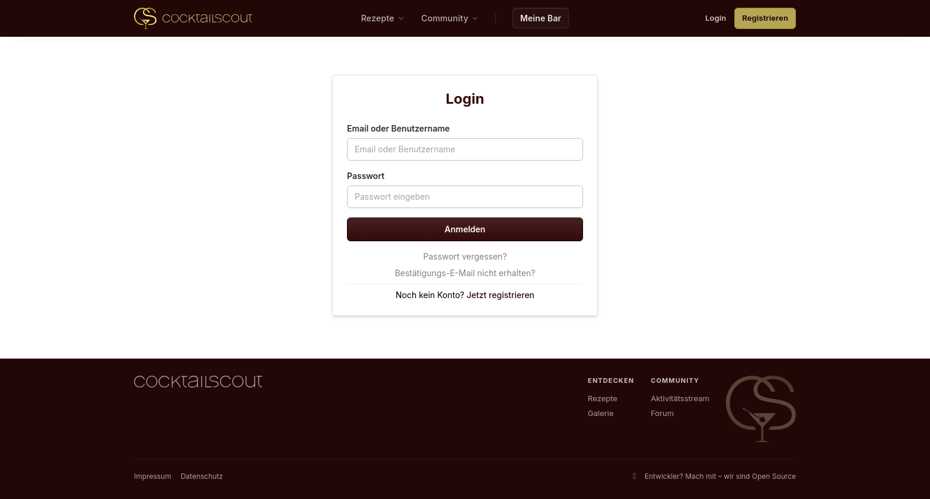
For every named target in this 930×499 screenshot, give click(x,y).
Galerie (600, 413)
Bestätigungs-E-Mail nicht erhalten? (465, 273)
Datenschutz (202, 476)
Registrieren (765, 18)
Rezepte (602, 398)
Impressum (152, 476)
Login (715, 18)
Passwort (365, 176)
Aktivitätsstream (680, 398)
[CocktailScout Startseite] (193, 18)
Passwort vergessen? (465, 256)
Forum (662, 413)
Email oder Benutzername (398, 128)
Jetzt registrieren (500, 295)
